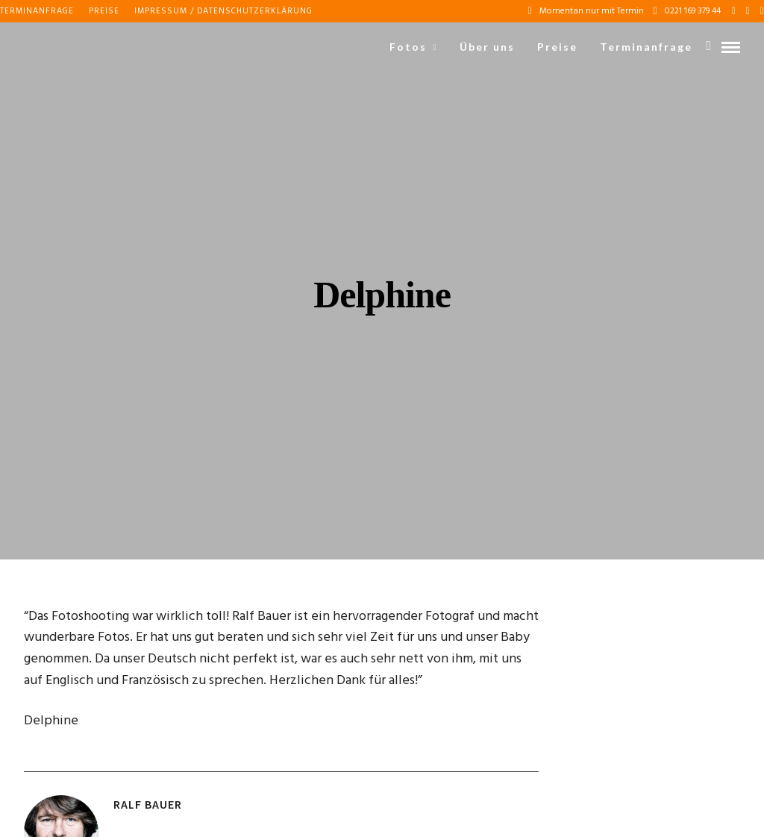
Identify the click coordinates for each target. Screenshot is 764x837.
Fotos (408, 46)
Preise (104, 11)
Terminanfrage (37, 11)
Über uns (487, 46)
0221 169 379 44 (687, 11)
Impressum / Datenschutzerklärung (223, 11)
